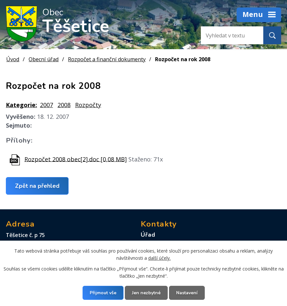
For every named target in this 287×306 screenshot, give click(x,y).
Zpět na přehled (37, 185)
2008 (64, 105)
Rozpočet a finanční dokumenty (107, 59)
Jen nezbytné (146, 293)
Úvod (12, 59)
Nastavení (187, 293)
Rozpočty (88, 105)
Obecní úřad (44, 59)
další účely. (159, 258)
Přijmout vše (103, 293)
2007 (46, 105)
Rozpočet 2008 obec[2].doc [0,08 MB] (75, 159)
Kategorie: (21, 105)
